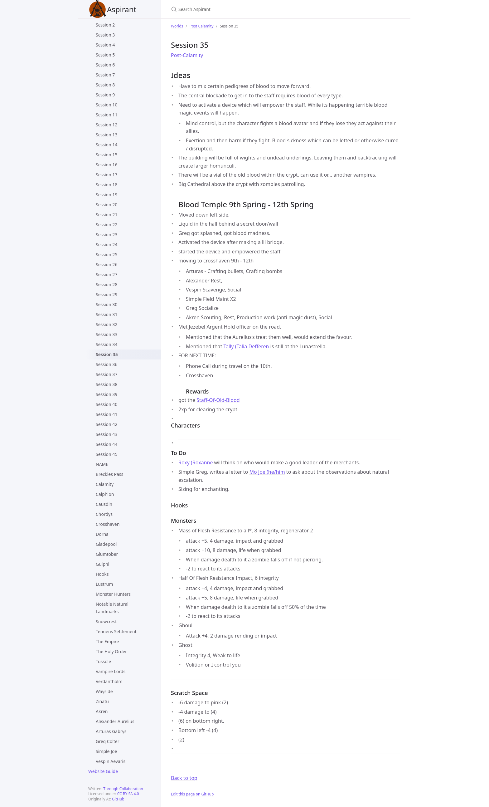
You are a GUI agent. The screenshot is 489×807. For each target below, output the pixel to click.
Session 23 (106, 234)
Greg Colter (107, 741)
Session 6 (105, 65)
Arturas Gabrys (111, 731)
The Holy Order (111, 651)
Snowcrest (106, 621)
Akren (102, 711)
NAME (102, 464)
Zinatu (102, 701)
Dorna (102, 534)
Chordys (104, 514)
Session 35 (107, 354)
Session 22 (106, 224)
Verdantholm (109, 681)
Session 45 (106, 454)
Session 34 (106, 344)
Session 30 (106, 304)
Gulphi (102, 564)
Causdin (104, 504)
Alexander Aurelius (115, 721)
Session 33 (106, 334)
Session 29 (106, 294)
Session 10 (106, 105)
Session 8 (105, 85)
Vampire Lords (110, 671)
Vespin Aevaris (110, 761)
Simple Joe (106, 751)
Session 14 (106, 145)
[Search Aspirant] (244, 9)
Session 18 (106, 185)
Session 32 (106, 324)
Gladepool (106, 544)
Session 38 (106, 384)
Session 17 (106, 175)
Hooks (102, 574)
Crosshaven (107, 524)
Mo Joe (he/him (267, 471)
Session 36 (106, 364)
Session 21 (106, 215)
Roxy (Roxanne (195, 462)
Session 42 (106, 424)
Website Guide (103, 771)
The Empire (107, 641)
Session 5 (105, 55)
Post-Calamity (187, 55)
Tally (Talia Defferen (246, 346)
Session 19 (106, 195)
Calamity (105, 484)
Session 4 (105, 45)
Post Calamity (202, 26)
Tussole (103, 661)
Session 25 (106, 254)
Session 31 (106, 314)
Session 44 (106, 444)
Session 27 (106, 274)
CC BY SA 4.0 (128, 793)
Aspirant (112, 9)
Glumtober (107, 554)
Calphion (105, 494)
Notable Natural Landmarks (112, 607)
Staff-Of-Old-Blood (218, 400)
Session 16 (106, 165)
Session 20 (106, 205)
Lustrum (104, 584)
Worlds (177, 26)
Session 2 (105, 25)
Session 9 (105, 95)
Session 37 (106, 374)
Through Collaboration (123, 788)
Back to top (184, 778)
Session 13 (106, 135)
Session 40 (106, 404)
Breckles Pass (109, 474)
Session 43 (106, 434)
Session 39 (106, 394)
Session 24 (106, 244)
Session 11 (106, 115)
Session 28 (106, 284)
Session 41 (106, 414)
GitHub (118, 799)
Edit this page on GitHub (192, 794)
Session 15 (106, 155)
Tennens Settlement (116, 631)
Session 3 (105, 35)
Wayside (104, 691)
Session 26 (106, 264)
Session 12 (106, 125)
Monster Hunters (113, 594)
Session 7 (105, 75)
